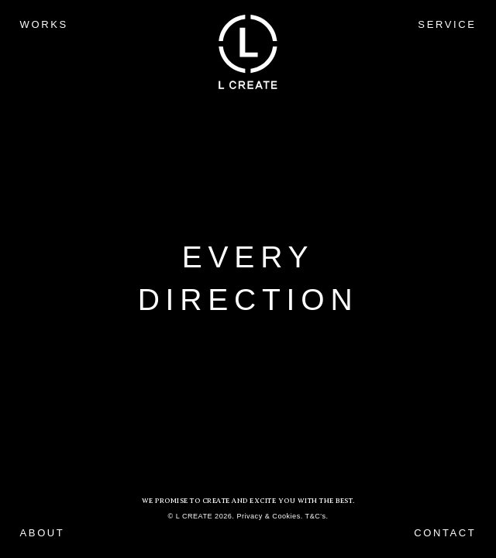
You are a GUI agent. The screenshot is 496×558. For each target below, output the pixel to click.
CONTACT (445, 533)
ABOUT (42, 533)
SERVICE (447, 24)
